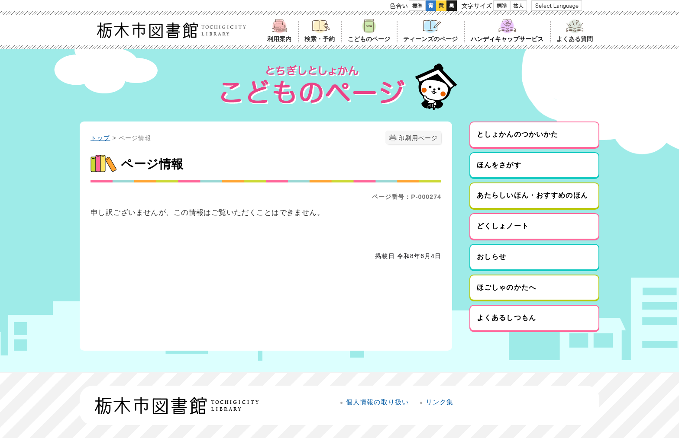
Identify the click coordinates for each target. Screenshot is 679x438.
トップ (100, 137)
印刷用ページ (418, 137)
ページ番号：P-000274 (406, 196)
